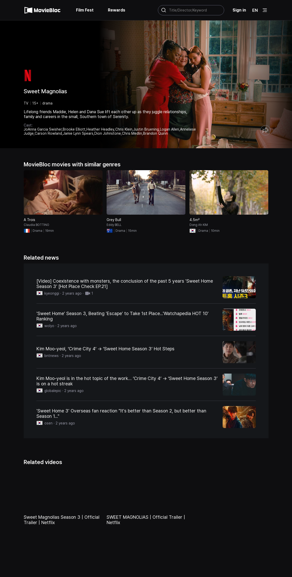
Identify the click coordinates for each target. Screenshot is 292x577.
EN (255, 10)
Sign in (239, 10)
